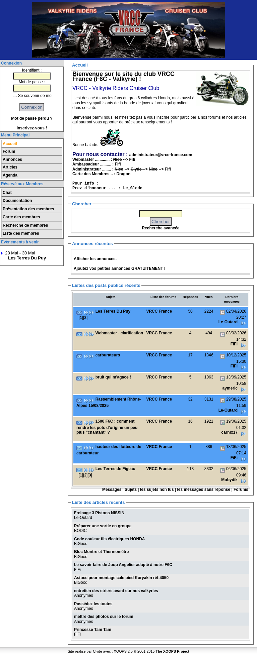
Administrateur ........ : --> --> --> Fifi (121, 169)
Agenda (10, 175)
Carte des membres (21, 217)
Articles (10, 167)
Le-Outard (228, 322)
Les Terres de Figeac (115, 468)
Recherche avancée (160, 228)
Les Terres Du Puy (27, 257)
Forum (9, 151)
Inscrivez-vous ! (32, 128)
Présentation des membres (28, 209)
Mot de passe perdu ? (31, 118)
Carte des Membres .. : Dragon (101, 174)
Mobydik (229, 479)
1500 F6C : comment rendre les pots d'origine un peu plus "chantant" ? (106, 427)
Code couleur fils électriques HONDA (109, 539)
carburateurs (107, 355)
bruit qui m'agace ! (113, 377)
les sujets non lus (157, 489)
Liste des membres (21, 233)
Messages (111, 489)
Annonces (12, 159)
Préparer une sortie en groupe (102, 526)
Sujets (131, 489)
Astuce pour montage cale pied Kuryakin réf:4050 (121, 577)
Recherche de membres (25, 225)
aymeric (230, 388)
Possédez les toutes (93, 604)
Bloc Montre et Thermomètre (101, 551)
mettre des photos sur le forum (103, 616)
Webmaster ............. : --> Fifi (103, 159)
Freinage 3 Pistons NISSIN (99, 513)
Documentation (17, 200)
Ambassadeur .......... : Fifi (96, 164)
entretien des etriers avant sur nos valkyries (116, 590)
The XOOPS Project (172, 651)
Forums (241, 489)
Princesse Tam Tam (92, 629)
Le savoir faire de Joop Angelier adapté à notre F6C (123, 564)
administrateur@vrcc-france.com (160, 154)
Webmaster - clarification (119, 333)
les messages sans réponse (203, 489)
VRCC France (159, 311)
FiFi (234, 344)
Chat (7, 192)
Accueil (10, 143)
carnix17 (229, 432)
